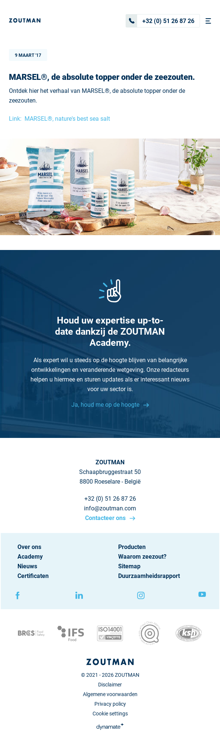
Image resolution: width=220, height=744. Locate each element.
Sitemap (129, 566)
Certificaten (33, 575)
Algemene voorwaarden (110, 694)
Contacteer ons (106, 518)
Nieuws (27, 566)
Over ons (29, 546)
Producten (132, 546)
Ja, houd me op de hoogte (106, 404)
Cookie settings (110, 714)
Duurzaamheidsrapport (149, 575)
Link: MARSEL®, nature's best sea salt (59, 118)
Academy (30, 556)
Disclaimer (110, 685)
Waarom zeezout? (142, 556)
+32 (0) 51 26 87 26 (160, 20)
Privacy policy (110, 704)
